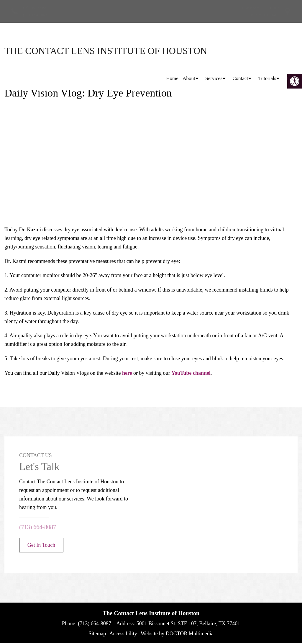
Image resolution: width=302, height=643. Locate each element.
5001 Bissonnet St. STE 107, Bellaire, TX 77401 (188, 623)
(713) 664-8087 (35, 15)
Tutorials (267, 50)
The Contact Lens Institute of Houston (56, 51)
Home (172, 50)
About (189, 50)
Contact (240, 50)
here (127, 373)
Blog (291, 50)
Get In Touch (41, 545)
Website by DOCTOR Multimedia (177, 634)
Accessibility (123, 634)
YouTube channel (191, 373)
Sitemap (97, 634)
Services (213, 50)
